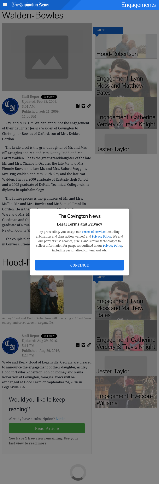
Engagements (138, 5)
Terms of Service (93, 232)
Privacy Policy (101, 236)
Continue (79, 265)
